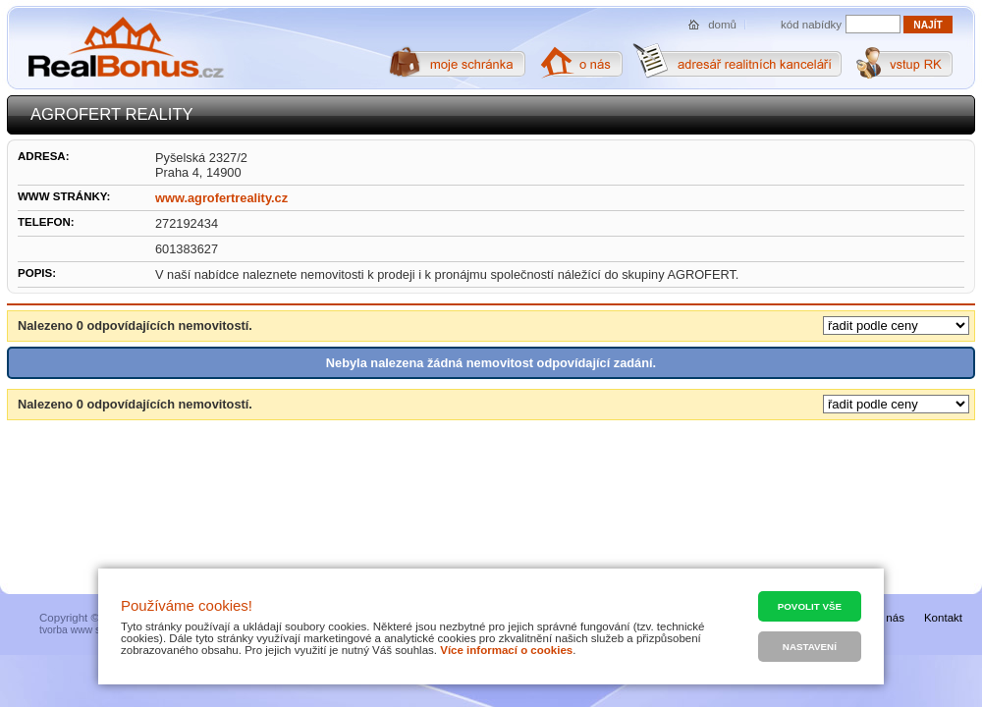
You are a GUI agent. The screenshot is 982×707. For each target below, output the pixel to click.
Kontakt (943, 618)
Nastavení (810, 646)
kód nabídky (811, 24)
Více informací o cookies (506, 650)
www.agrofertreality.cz (221, 197)
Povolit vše (810, 606)
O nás (889, 618)
